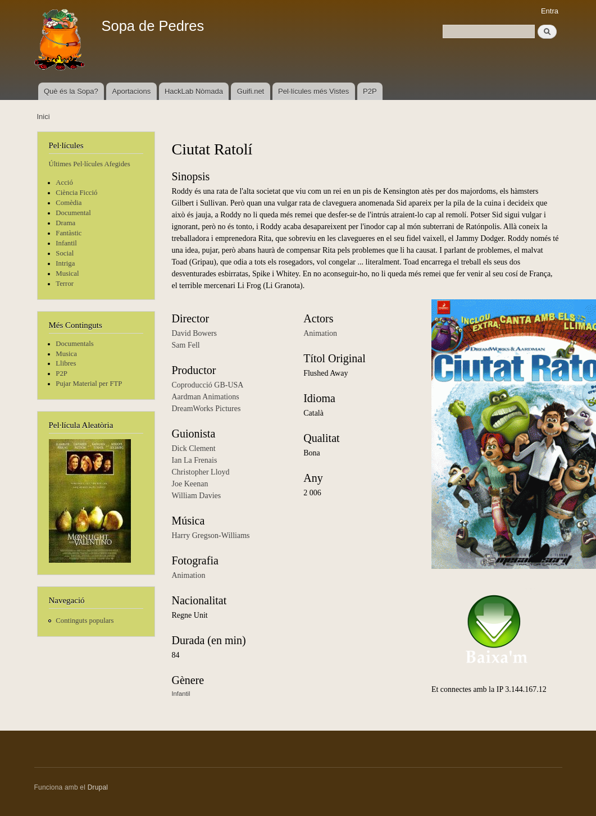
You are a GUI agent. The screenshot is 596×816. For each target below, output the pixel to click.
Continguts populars (84, 620)
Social (65, 253)
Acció (64, 182)
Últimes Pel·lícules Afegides (89, 164)
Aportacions (131, 91)
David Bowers (194, 333)
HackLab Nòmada (194, 91)
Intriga (65, 263)
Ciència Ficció (76, 193)
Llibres (66, 363)
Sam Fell (186, 345)
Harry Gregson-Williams (211, 535)
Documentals (74, 344)
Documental (73, 213)
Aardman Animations (205, 397)
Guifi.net (250, 91)
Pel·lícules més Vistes (313, 91)
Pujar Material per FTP (89, 384)
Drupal (98, 787)
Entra (549, 11)
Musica (66, 354)
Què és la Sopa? (71, 91)
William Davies (196, 495)
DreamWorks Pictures (206, 408)
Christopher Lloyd (201, 472)
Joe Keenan (190, 484)
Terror (65, 284)
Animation (189, 575)
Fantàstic (68, 233)
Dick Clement (194, 448)
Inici (43, 116)
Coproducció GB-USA (208, 385)
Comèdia (68, 203)
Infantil (66, 243)
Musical (67, 273)
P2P (370, 91)
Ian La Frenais (194, 460)
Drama (65, 223)
